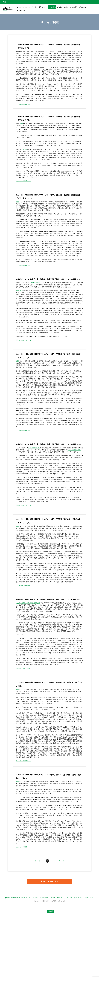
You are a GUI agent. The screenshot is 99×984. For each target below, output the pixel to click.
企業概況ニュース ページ (26, 360)
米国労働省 (22, 306)
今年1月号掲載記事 (36, 479)
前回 (24, 130)
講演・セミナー (43, 7)
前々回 (28, 155)
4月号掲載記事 (38, 296)
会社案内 (60, 7)
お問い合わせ (82, 7)
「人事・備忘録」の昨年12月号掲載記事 (31, 652)
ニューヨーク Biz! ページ (26, 111)
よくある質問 (74, 7)
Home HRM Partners (24, 7)
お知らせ (66, 7)
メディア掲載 (52, 7)
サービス (35, 7)
